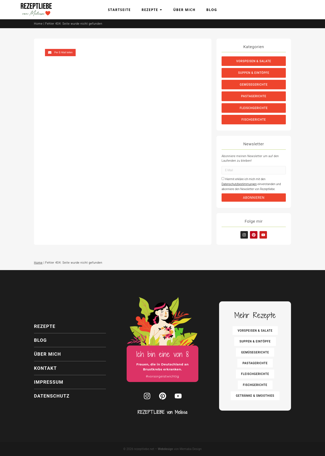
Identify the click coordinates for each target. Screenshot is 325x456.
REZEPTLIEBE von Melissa (162, 412)
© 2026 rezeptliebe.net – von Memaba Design (162, 449)
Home (38, 23)
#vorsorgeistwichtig (162, 376)
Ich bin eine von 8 (162, 354)
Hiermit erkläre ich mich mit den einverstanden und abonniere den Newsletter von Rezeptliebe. (251, 184)
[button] (60, 52)
